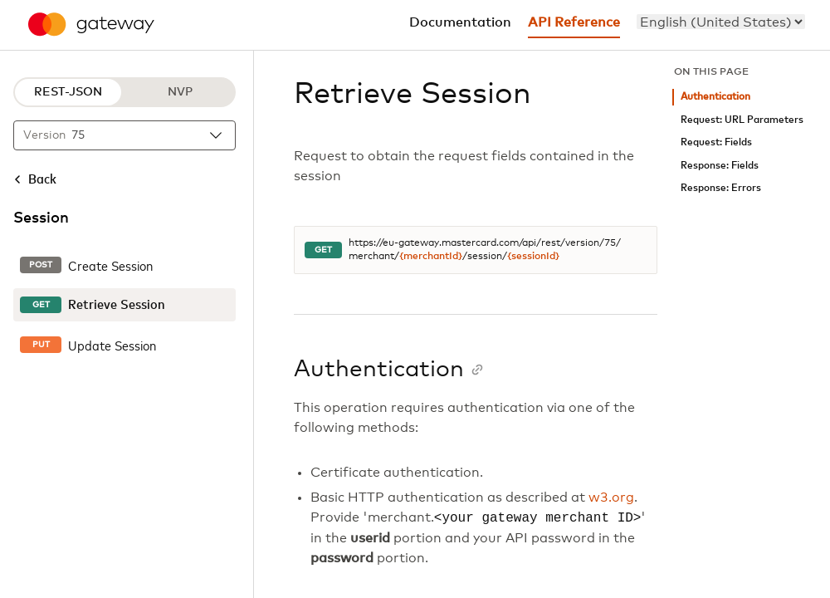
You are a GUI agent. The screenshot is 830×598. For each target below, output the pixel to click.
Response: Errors (721, 188)
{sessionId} (533, 257)
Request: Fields (716, 142)
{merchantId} (430, 257)
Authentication (715, 96)
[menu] (721, 21)
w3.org (611, 497)
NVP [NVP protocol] (180, 92)
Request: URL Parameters (742, 120)
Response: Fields (720, 165)
